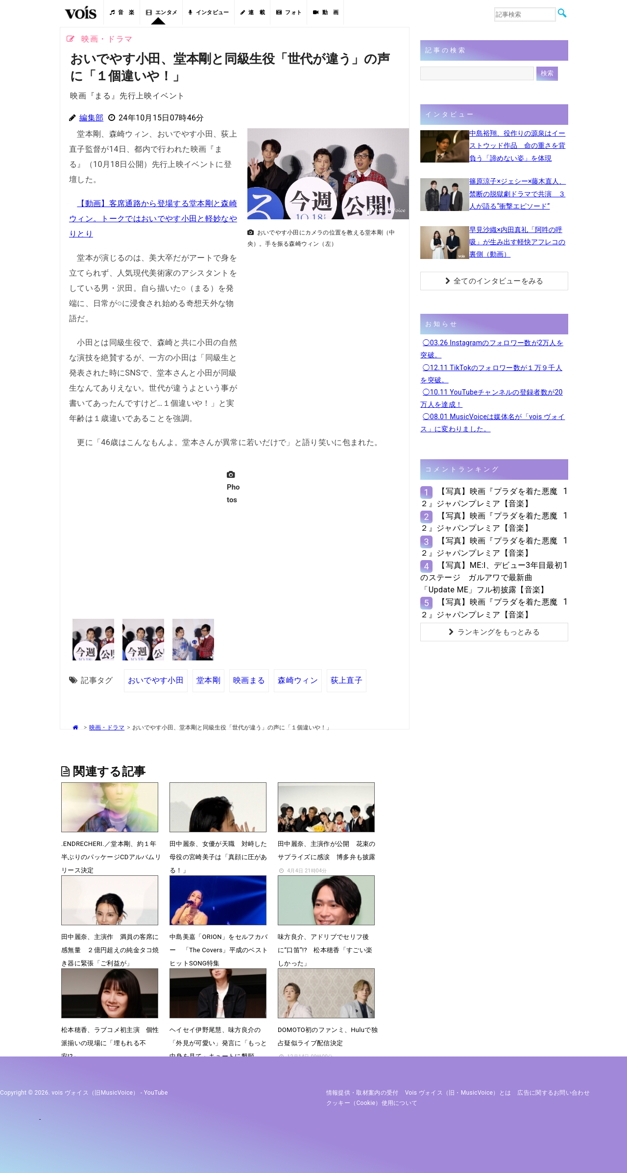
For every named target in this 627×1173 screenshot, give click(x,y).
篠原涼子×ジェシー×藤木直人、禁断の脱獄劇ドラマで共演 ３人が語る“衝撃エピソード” (517, 193)
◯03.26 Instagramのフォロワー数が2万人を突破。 (491, 349)
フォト (289, 12)
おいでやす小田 (156, 680)
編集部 (91, 117)
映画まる (249, 680)
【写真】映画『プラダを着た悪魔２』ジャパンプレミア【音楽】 (488, 497)
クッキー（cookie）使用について (372, 1103)
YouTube (156, 1092)
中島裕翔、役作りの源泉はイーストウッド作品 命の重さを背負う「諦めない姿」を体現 (517, 145)
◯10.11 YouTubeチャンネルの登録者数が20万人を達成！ (491, 398)
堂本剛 (208, 680)
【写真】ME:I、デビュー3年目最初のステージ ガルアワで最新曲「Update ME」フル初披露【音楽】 (491, 577)
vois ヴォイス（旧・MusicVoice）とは (458, 1092)
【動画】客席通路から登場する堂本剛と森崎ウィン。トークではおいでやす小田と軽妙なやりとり (153, 218)
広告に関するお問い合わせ (553, 1092)
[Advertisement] (324, 320)
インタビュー (209, 12)
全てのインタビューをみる (494, 281)
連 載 (253, 12)
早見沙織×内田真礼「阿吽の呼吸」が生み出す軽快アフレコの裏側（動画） (517, 242)
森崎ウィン (298, 680)
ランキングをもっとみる (494, 632)
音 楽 (122, 12)
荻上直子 (346, 680)
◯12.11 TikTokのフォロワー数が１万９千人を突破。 (491, 374)
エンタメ (162, 12)
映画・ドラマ (106, 727)
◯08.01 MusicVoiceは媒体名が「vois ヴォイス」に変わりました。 (492, 423)
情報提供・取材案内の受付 (362, 1092)
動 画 (325, 12)
